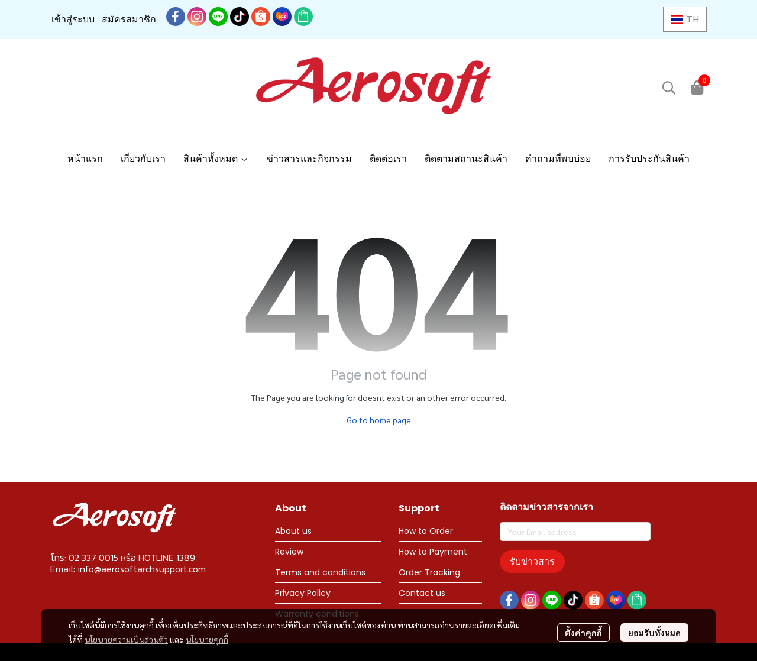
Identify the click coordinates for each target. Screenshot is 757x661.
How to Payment (433, 552)
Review (289, 552)
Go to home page (379, 419)
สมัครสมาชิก (129, 19)
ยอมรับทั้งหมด (654, 632)
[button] (685, 19)
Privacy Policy (303, 593)
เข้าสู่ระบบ (73, 19)
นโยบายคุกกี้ (207, 639)
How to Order (426, 531)
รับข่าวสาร (532, 561)
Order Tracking (429, 572)
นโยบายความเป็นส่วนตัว (126, 639)
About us (293, 531)
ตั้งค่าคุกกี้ (583, 632)
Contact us (422, 593)
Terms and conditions (320, 572)
